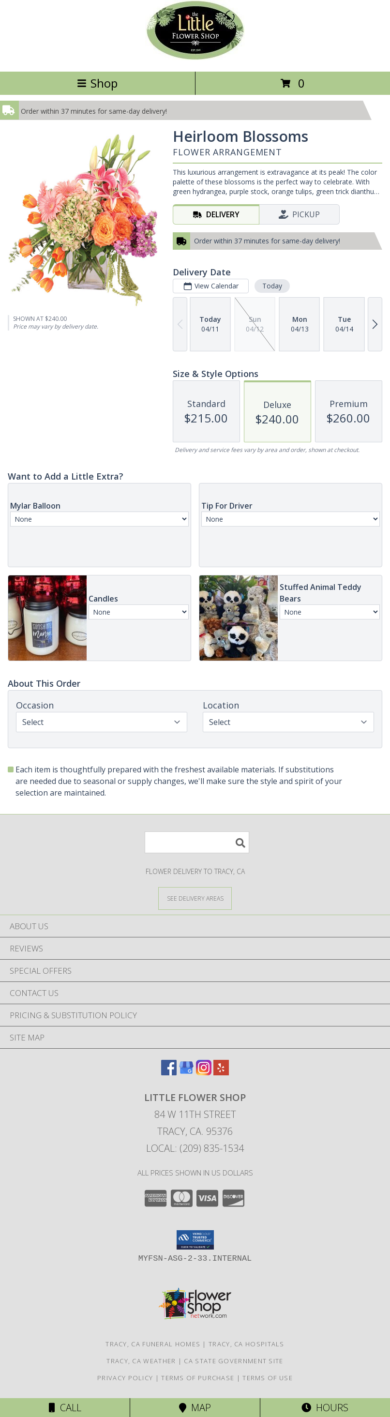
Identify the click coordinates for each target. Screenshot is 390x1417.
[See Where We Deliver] (195, 898)
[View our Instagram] (203, 1072)
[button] (195, 1240)
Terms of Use (267, 1377)
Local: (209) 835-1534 (195, 1148)
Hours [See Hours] (324, 1407)
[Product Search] (197, 842)
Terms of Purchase (197, 1377)
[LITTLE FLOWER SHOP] (195, 57)
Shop (97, 83)
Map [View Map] (195, 1407)
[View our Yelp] (221, 1072)
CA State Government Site (233, 1361)
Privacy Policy (125, 1377)
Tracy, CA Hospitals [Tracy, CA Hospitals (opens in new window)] (247, 1344)
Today (272, 285)
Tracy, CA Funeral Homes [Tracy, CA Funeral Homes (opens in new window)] (152, 1344)
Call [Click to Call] (65, 1407)
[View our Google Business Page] (186, 1072)
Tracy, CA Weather (141, 1361)
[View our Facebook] (169, 1072)
